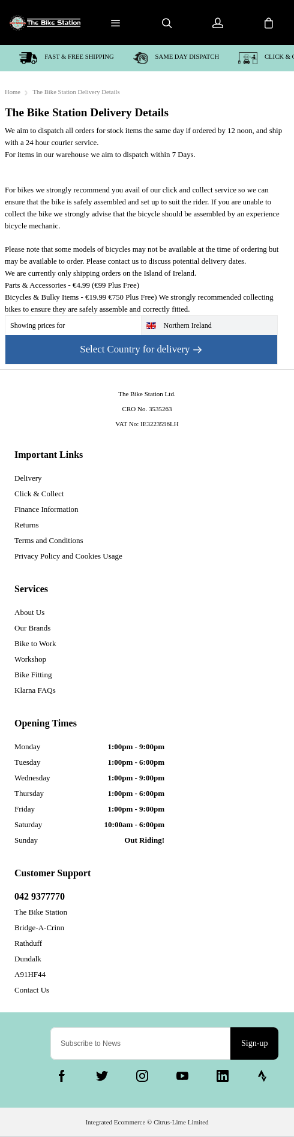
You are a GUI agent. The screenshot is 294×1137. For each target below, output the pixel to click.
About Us (29, 612)
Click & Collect (39, 493)
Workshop (30, 659)
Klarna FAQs (35, 690)
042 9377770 (39, 896)
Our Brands (32, 627)
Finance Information (46, 509)
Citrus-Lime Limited (181, 1122)
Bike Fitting (33, 674)
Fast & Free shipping (66, 58)
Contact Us (31, 989)
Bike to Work (35, 643)
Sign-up (254, 1043)
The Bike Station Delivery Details (76, 92)
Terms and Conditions (48, 540)
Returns (26, 524)
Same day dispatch (176, 58)
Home (12, 92)
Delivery (27, 478)
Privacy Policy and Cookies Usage (68, 555)
